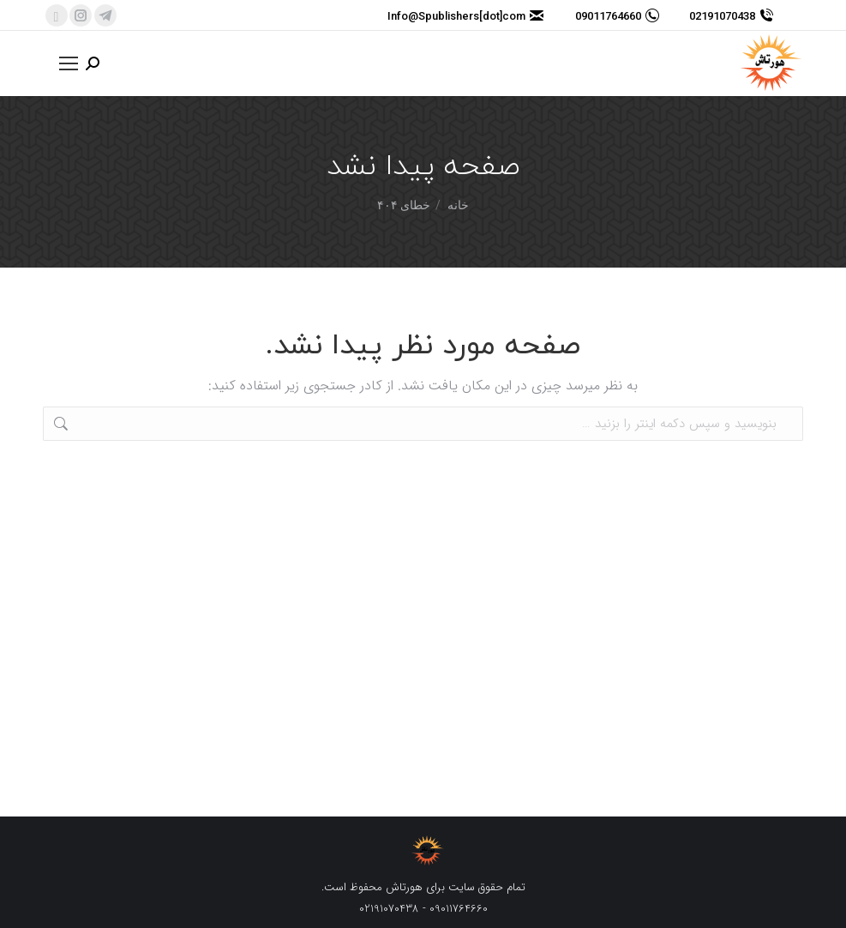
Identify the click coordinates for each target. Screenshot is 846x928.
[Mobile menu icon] (68, 63)
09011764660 (617, 16)
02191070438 (731, 16)
